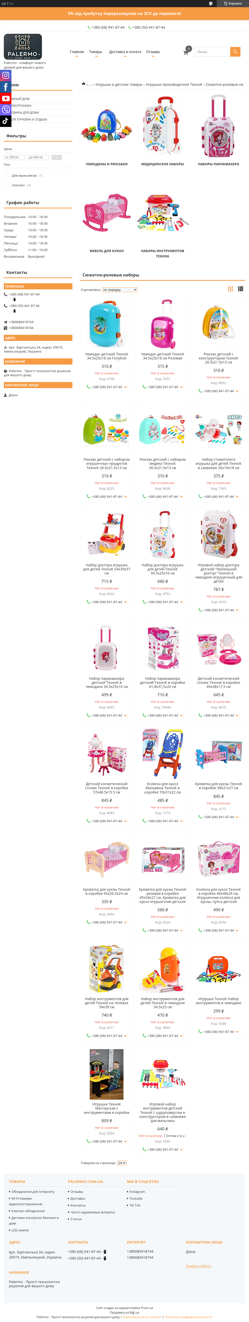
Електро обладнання (28, 1211)
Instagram (137, 1191)
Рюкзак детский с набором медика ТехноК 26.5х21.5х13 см (162, 463)
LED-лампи (20, 1230)
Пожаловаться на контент (142, 1317)
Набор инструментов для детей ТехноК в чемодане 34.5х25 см (163, 1003)
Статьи (76, 1219)
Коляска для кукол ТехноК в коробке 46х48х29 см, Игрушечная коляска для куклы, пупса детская (218, 895)
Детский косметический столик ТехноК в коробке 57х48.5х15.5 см (106, 788)
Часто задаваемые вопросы (92, 1212)
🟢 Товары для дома (22, 112)
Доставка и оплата (125, 51)
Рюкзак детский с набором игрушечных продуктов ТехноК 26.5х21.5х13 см (107, 463)
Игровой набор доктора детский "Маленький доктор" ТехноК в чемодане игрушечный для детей (218, 573)
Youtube (135, 1198)
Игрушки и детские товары (119, 84)
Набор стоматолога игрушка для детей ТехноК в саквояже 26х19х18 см (219, 463)
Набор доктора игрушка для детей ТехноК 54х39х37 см (106, 569)
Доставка (77, 1198)
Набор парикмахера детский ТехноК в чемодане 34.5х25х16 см (107, 682)
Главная (77, 51)
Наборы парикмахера (218, 164)
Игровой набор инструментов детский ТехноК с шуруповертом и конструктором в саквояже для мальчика (162, 1112)
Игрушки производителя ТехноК (174, 84)
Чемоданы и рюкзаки (107, 164)
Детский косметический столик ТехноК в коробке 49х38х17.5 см (218, 682)
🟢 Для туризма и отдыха (26, 119)
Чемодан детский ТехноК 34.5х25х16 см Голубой (106, 356)
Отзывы (153, 51)
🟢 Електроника (18, 106)
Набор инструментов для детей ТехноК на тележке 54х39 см (106, 1003)
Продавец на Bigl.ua (124, 1312)
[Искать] (235, 52)
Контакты (78, 1205)
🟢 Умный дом (17, 99)
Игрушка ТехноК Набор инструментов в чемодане (218, 1001)
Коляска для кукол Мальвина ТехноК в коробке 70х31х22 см (162, 788)
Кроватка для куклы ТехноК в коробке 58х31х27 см (218, 786)
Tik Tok (134, 1205)
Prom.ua (147, 1308)
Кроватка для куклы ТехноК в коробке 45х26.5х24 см (106, 891)
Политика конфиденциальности (188, 1317)
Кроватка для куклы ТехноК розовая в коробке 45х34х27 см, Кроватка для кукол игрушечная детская (162, 895)
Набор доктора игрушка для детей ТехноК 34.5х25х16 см (162, 569)
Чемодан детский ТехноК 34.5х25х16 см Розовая (162, 356)
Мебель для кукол (107, 251)
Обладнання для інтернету (32, 1191)
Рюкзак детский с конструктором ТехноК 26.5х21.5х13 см (218, 358)
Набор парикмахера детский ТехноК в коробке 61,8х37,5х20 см (162, 682)
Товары (95, 51)
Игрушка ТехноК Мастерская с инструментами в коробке (107, 1108)
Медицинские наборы (163, 164)
